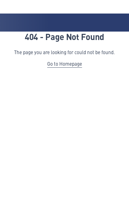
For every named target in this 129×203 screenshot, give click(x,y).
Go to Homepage (64, 63)
